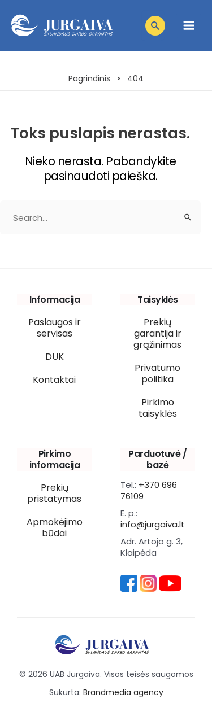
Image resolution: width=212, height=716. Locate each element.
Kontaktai (54, 379)
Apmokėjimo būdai (55, 528)
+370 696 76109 (148, 490)
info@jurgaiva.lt (152, 524)
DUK (54, 356)
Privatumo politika (157, 373)
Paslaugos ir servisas (54, 328)
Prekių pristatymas (54, 493)
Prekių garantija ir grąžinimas (157, 333)
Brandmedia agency (123, 692)
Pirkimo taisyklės (158, 408)
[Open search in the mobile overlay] (153, 25)
